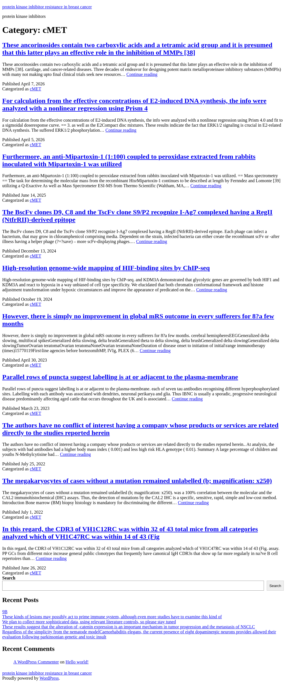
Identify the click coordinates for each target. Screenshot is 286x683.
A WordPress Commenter (36, 662)
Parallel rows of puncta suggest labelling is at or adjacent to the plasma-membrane (120, 377)
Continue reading (142, 74)
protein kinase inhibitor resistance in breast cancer (47, 6)
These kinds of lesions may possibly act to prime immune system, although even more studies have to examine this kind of (112, 616)
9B (5, 611)
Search (8, 578)
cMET (35, 88)
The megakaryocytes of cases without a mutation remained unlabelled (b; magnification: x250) (137, 480)
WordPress (49, 678)
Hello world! (77, 662)
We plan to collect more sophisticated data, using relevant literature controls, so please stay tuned (89, 621)
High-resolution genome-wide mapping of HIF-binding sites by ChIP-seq (106, 267)
